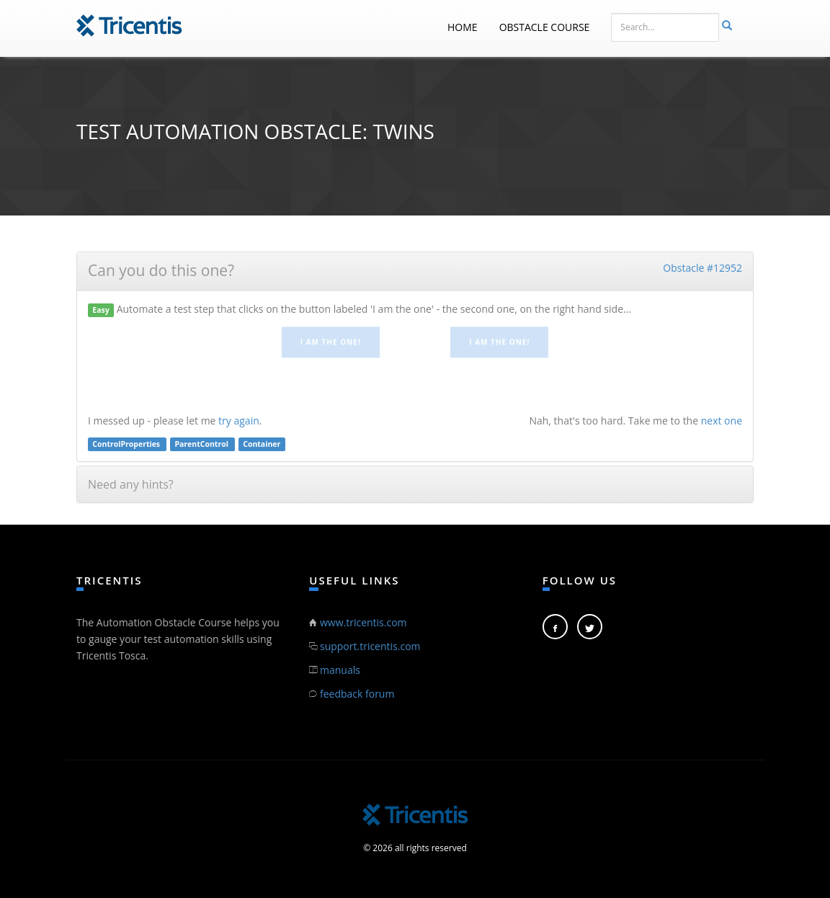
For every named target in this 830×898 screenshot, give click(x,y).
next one (721, 420)
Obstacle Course (544, 27)
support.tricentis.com (370, 646)
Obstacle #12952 (702, 268)
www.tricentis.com (363, 622)
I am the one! (330, 339)
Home (462, 27)
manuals (340, 670)
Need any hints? (131, 484)
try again (238, 420)
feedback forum (357, 694)
